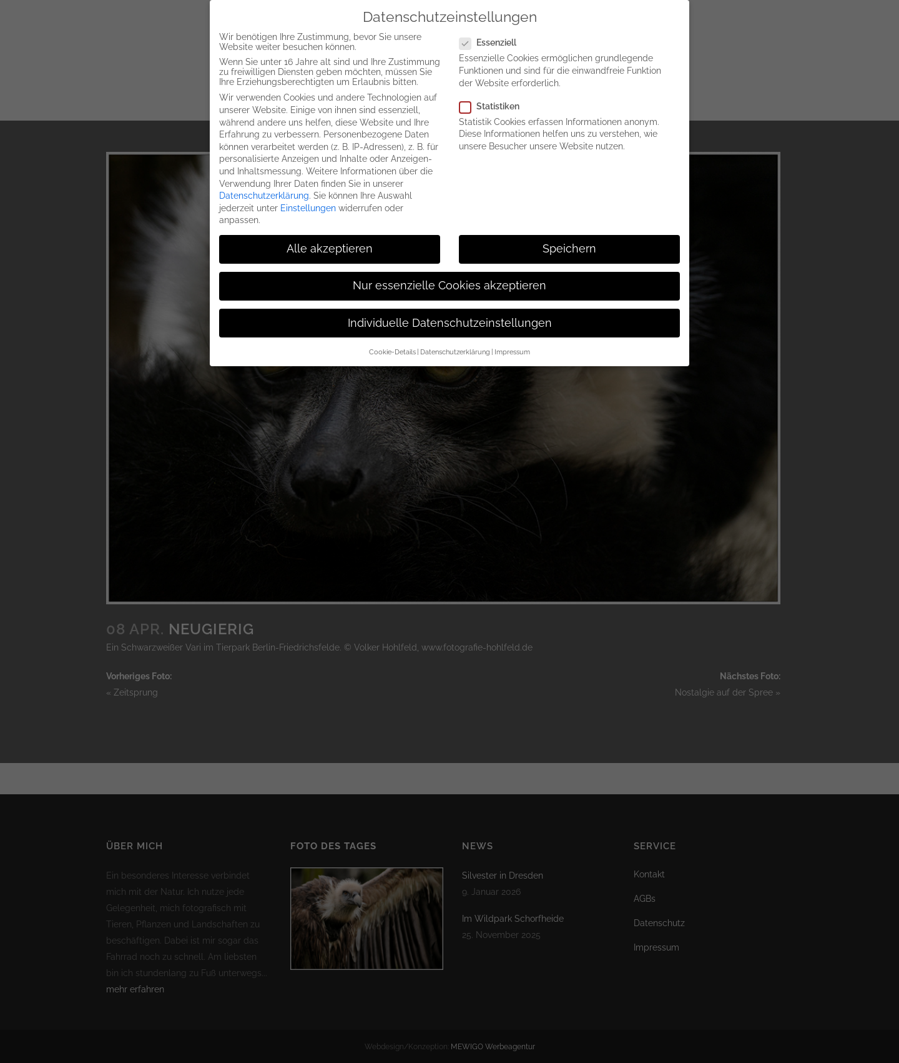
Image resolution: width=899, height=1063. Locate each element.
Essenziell (493, 30)
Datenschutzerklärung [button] (455, 339)
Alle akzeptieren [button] (330, 236)
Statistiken (494, 94)
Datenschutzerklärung (264, 183)
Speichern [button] (569, 236)
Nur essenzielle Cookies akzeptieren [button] (449, 273)
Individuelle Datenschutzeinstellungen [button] (450, 310)
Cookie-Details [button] (392, 339)
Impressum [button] (512, 339)
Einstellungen (308, 196)
